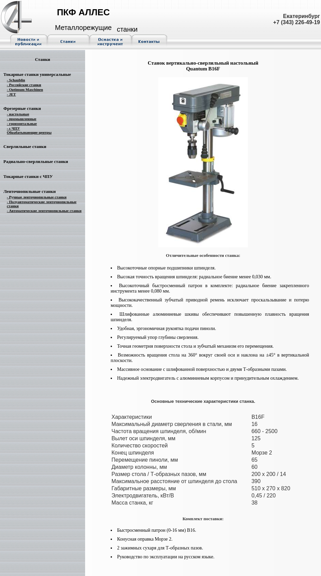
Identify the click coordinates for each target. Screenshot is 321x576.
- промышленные (21, 119)
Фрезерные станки (22, 108)
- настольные (18, 114)
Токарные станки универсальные (37, 74)
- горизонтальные (22, 123)
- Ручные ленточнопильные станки (36, 197)
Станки (42, 59)
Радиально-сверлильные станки (35, 161)
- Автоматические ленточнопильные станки (44, 211)
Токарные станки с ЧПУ (28, 176)
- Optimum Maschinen (25, 89)
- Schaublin (16, 80)
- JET (11, 94)
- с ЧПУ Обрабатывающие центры (29, 130)
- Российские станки (24, 85)
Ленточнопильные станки (29, 191)
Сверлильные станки (24, 146)
